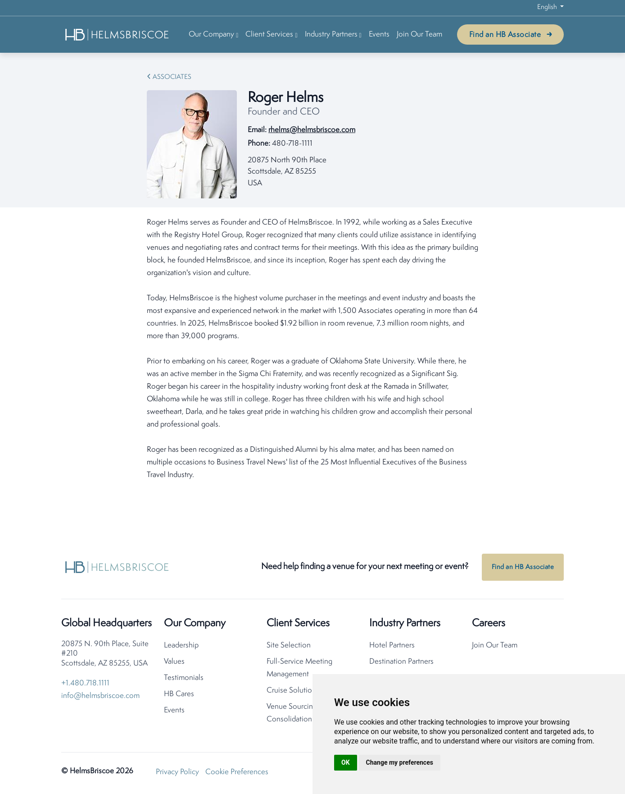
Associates (172, 77)
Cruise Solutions (293, 690)
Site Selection (289, 645)
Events (379, 34)
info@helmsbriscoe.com (100, 696)
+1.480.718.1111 (85, 683)
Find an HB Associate (505, 35)
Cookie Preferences (236, 772)
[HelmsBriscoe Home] (117, 34)
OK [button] (345, 762)
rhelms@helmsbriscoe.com (311, 130)
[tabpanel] (312, 349)
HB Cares (179, 694)
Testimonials (184, 678)
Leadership (181, 645)
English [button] (547, 7)
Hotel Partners (392, 645)
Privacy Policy (177, 772)
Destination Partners (401, 661)
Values (174, 661)
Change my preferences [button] (399, 762)
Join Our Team (419, 34)
